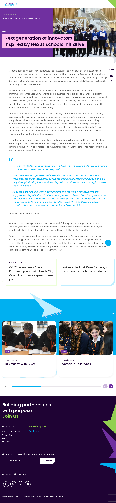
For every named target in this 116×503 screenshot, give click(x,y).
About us (6, 474)
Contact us (20, 474)
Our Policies (50, 496)
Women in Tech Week (76, 364)
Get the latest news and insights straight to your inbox (28, 454)
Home (5, 14)
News (12, 14)
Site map (61, 496)
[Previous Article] (31, 273)
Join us (10, 416)
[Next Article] (84, 269)
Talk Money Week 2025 (20, 364)
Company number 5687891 (32, 496)
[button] (111, 386)
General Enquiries (37, 426)
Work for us (34, 431)
